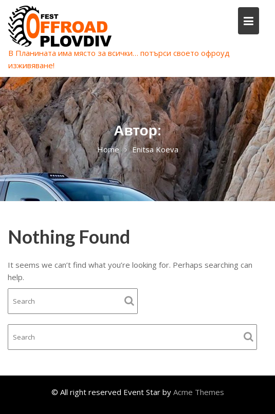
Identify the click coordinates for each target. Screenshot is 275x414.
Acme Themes (198, 392)
